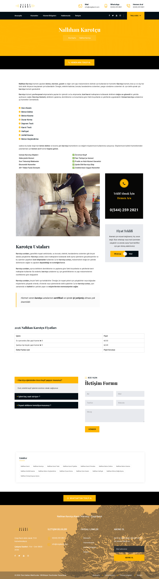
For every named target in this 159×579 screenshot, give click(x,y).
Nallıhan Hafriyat (98, 471)
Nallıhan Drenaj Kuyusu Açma (30, 476)
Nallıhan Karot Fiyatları (70, 466)
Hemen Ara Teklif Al (79, 62)
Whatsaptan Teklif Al (79, 498)
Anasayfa (18, 16)
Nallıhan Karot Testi (53, 466)
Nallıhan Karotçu (38, 466)
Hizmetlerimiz (88, 543)
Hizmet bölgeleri (49, 16)
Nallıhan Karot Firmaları (88, 466)
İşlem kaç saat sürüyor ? (29, 396)
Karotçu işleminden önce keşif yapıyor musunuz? (40, 380)
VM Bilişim (44, 575)
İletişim (78, 16)
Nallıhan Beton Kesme (123, 466)
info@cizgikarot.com (92, 7)
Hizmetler (34, 16)
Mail (132, 254)
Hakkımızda (65, 16)
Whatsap (117, 254)
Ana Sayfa (72, 38)
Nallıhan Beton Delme (106, 466)
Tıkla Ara (135, 16)
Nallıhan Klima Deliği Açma (115, 471)
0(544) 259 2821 (116, 7)
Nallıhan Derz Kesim (82, 471)
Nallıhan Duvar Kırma (66, 471)
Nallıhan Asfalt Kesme (28, 471)
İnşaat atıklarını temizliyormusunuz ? (34, 405)
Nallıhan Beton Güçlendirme (47, 471)
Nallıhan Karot (25, 466)
